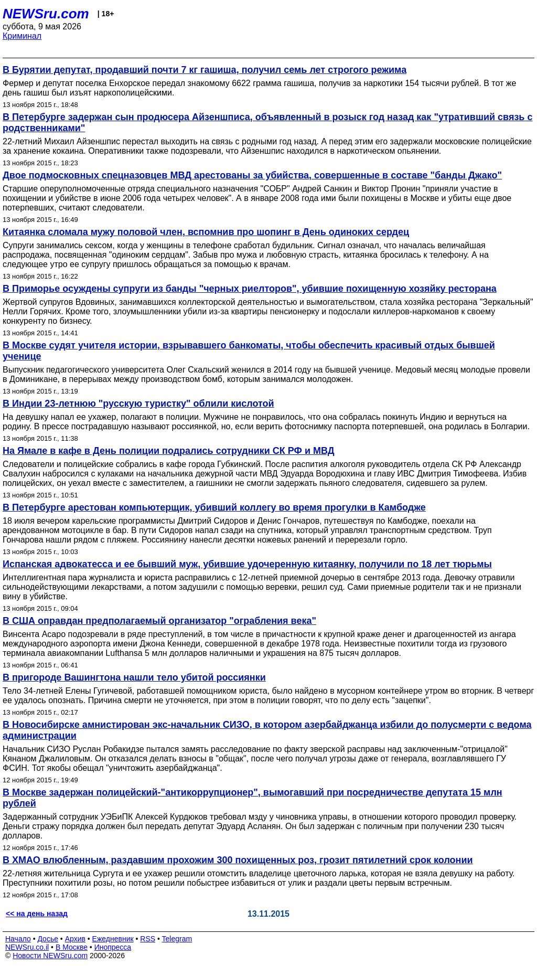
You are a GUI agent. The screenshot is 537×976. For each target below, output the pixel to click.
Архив (75, 939)
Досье (47, 939)
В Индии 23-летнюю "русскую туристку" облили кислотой (138, 403)
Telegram (177, 939)
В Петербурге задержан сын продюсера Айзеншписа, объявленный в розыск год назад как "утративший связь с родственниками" (267, 122)
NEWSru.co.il (27, 947)
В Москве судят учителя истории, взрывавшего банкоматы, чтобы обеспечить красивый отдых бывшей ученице (249, 351)
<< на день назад (37, 913)
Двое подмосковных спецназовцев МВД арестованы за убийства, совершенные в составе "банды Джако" (252, 175)
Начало (18, 939)
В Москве (72, 947)
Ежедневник (113, 939)
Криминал (22, 35)
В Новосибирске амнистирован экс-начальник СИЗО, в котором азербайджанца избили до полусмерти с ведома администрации (267, 730)
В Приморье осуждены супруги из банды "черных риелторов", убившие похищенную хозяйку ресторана (250, 288)
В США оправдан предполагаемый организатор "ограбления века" (159, 621)
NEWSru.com (46, 14)
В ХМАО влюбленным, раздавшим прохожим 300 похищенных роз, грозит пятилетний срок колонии (238, 860)
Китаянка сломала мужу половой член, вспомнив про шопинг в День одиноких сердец (206, 232)
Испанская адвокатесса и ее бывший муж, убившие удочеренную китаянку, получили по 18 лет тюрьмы (247, 564)
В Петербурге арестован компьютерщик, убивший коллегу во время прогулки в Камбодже (214, 507)
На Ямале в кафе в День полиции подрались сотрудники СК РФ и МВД (169, 450)
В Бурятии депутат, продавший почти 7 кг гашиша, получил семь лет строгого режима (204, 70)
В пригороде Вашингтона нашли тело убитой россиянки (134, 677)
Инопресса (113, 947)
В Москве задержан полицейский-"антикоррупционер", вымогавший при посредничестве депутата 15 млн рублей (252, 798)
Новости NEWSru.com (50, 955)
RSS (147, 939)
